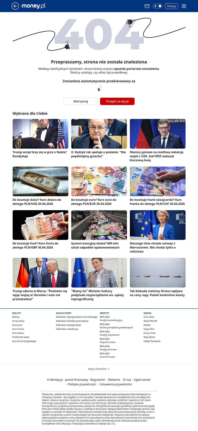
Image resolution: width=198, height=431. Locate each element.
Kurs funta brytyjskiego (24, 341)
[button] (184, 6)
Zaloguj (171, 6)
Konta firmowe (107, 356)
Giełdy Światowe (152, 341)
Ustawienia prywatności (115, 384)
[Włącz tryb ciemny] (157, 6)
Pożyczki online (107, 342)
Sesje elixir (149, 329)
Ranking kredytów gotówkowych (116, 327)
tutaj (112, 423)
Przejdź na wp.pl (117, 101)
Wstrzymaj (80, 101)
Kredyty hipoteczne (110, 334)
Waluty (15, 316)
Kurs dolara (18, 333)
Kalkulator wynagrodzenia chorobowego (77, 316)
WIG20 (147, 325)
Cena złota (149, 316)
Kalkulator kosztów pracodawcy (72, 321)
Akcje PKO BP (150, 321)
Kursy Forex (150, 333)
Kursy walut (18, 321)
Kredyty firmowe (108, 349)
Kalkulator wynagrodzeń (68, 325)
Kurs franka (18, 329)
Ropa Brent (149, 337)
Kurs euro (17, 325)
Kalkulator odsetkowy (67, 329)
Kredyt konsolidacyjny (111, 320)
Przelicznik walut (20, 337)
